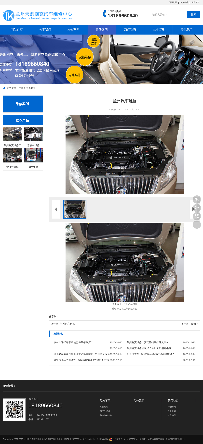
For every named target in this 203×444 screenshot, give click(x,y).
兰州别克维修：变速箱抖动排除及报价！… (150, 342)
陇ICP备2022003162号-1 (75, 439)
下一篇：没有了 (190, 323)
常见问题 (172, 415)
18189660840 (197, 199)
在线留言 (195, 2)
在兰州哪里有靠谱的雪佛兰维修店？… (75, 342)
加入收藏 (184, 2)
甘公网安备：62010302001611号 (125, 439)
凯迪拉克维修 (106, 415)
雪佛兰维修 (105, 411)
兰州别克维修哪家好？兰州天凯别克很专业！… (153, 348)
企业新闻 (172, 411)
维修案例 (102, 29)
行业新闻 (172, 407)
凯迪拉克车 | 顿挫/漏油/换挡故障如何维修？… (152, 354)
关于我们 (45, 29)
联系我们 (187, 29)
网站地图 (173, 2)
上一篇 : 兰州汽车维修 (63, 323)
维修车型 (73, 29)
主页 (21, 88)
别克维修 (104, 407)
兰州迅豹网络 (103, 439)
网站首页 (17, 29)
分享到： (54, 316)
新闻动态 (130, 29)
